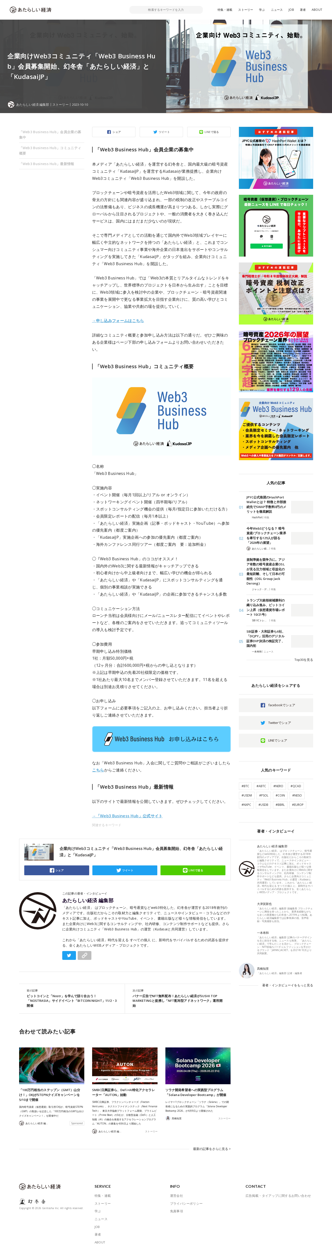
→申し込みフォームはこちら (118, 320)
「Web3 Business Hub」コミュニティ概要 (50, 150)
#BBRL (280, 805)
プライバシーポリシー (186, 1203)
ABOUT (317, 10)
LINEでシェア (277, 740)
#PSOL (263, 795)
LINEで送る (212, 132)
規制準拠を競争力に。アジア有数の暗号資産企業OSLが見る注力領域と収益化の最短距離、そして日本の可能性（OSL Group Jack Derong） (265, 571)
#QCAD (296, 786)
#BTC (245, 786)
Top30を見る (304, 659)
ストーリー (245, 10)
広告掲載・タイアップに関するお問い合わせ (278, 1195)
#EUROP (298, 805)
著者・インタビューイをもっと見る (287, 985)
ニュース (277, 10)
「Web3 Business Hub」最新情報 (46, 163)
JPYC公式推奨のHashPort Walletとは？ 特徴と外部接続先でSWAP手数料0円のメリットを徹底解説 (266, 504)
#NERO (278, 786)
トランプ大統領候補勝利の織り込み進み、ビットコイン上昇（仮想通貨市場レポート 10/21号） (265, 607)
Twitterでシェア (279, 722)
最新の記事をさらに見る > (212, 1149)
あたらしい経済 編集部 (88, 900)
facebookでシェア (281, 705)
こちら (98, 770)
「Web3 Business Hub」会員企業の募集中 (50, 135)
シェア (116, 132)
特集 (266, 517)
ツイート (164, 132)
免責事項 (176, 1211)
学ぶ (262, 10)
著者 (303, 10)
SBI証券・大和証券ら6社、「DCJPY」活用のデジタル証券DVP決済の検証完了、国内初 (265, 638)
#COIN (280, 795)
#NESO (297, 795)
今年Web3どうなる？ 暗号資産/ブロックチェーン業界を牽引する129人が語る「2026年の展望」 (266, 535)
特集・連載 (225, 10)
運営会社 (176, 1195)
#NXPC (246, 805)
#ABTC (261, 786)
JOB (291, 10)
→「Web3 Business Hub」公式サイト (127, 816)
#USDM (247, 795)
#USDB (263, 805)
